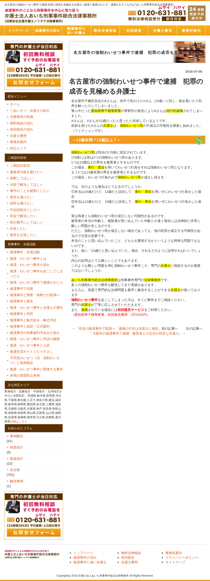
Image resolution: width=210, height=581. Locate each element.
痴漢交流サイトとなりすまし (33, 351)
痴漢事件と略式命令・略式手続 (33, 320)
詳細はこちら (18, 421)
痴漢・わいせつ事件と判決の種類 (36, 339)
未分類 (15, 470)
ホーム (15, 104)
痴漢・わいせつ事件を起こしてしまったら (36, 273)
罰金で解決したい (23, 216)
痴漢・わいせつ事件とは (28, 258)
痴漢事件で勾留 (21, 288)
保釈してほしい (23, 178)
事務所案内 (191, 30)
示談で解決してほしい (26, 184)
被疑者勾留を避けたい (28, 172)
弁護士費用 (162, 30)
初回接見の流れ (21, 129)
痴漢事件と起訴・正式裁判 (30, 326)
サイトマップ (175, 562)
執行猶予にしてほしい (26, 222)
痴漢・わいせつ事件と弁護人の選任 (36, 307)
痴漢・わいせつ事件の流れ (30, 265)
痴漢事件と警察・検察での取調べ (35, 295)
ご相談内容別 (20, 165)
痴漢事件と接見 (21, 301)
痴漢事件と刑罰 (21, 314)
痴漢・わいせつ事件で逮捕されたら (36, 282)
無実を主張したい (23, 235)
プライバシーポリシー (182, 557)
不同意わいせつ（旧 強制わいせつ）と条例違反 (35, 360)
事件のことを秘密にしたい (31, 191)
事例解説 (16, 436)
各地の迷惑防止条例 (25, 375)
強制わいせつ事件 (84, 300)
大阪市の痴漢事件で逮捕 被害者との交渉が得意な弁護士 (136, 333)
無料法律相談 (105, 30)
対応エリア (18, 148)
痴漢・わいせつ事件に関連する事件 (36, 369)
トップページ (18, 30)
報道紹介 (16, 458)
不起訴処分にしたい (25, 210)
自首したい (20, 228)
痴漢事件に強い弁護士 (76, 30)
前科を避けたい (21, 203)
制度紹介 (16, 447)
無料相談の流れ (21, 123)
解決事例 (16, 481)
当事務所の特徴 (21, 117)
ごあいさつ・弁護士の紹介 (30, 110)
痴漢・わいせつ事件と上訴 (30, 345)
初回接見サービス (131, 310)
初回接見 (133, 30)
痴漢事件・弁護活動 (25, 252)
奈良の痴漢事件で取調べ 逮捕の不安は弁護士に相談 (118, 328)
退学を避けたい (23, 197)
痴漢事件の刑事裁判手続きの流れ (35, 333)
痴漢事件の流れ (47, 30)
